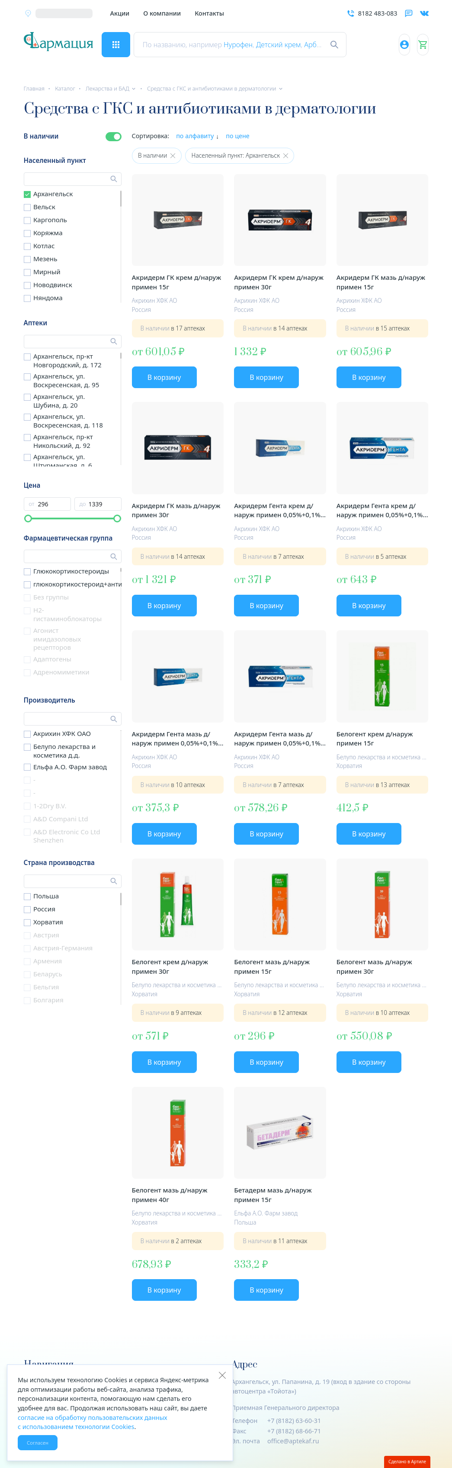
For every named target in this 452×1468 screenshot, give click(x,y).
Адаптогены (52, 659)
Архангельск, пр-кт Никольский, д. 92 (63, 441)
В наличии (41, 136)
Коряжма (48, 232)
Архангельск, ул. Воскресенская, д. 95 (66, 380)
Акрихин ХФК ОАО (62, 733)
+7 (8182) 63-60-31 (294, 1420)
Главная (34, 88)
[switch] (113, 136)
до (83, 504)
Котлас (44, 245)
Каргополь (50, 219)
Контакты (209, 13)
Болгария (48, 999)
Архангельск (53, 193)
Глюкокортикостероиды (71, 571)
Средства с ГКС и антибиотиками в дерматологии (211, 88)
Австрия (46, 934)
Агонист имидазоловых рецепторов (57, 639)
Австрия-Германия (63, 947)
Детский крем (287, 44)
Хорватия (48, 921)
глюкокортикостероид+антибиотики (91, 584)
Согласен (37, 1442)
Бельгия (46, 986)
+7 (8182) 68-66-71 (294, 1431)
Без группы (51, 597)
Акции (120, 13)
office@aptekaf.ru (293, 1441)
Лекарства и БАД (107, 88)
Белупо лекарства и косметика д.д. (64, 750)
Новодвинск (52, 284)
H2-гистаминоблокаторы (67, 614)
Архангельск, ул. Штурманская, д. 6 (62, 461)
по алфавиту (195, 136)
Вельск (44, 206)
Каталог (65, 88)
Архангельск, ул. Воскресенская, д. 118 (68, 420)
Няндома (48, 297)
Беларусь (47, 973)
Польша (46, 895)
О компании (162, 13)
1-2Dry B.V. (50, 805)
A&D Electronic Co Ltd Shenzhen (66, 836)
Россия (44, 908)
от (32, 504)
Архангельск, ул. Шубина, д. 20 (59, 400)
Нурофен (246, 44)
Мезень (45, 258)
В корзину (164, 377)
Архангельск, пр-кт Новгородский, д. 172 (67, 360)
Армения (47, 960)
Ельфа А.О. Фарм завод (70, 766)
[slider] (28, 518)
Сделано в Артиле (407, 1461)
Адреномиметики (61, 672)
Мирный (47, 271)
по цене (238, 136)
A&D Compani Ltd (60, 818)
